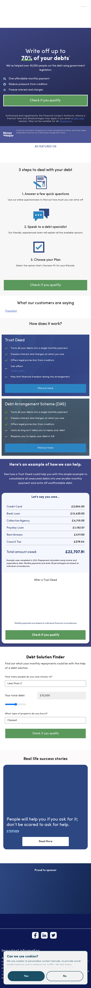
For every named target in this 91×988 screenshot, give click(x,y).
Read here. (66, 121)
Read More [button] (45, 841)
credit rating (18, 371)
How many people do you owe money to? (28, 677)
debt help (78, 118)
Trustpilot (11, 311)
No (65, 976)
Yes (26, 976)
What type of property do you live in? (26, 714)
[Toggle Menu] (83, 6)
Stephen (13, 831)
